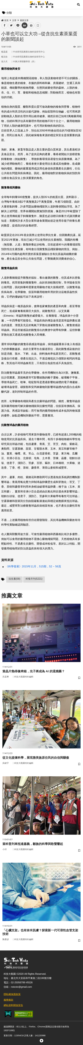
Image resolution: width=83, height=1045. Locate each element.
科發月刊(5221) (34, 578)
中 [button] (24, 25)
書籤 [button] (38, 25)
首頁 (4, 20)
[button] (78, 4)
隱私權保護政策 (12, 994)
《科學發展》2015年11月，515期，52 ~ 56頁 (33, 566)
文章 (14, 20)
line (17, 25)
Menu (4, 4)
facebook (5, 25)
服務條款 (8, 1000)
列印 (31, 25)
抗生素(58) (14, 578)
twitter (11, 25)
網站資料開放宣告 (13, 1005)
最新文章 (24, 20)
